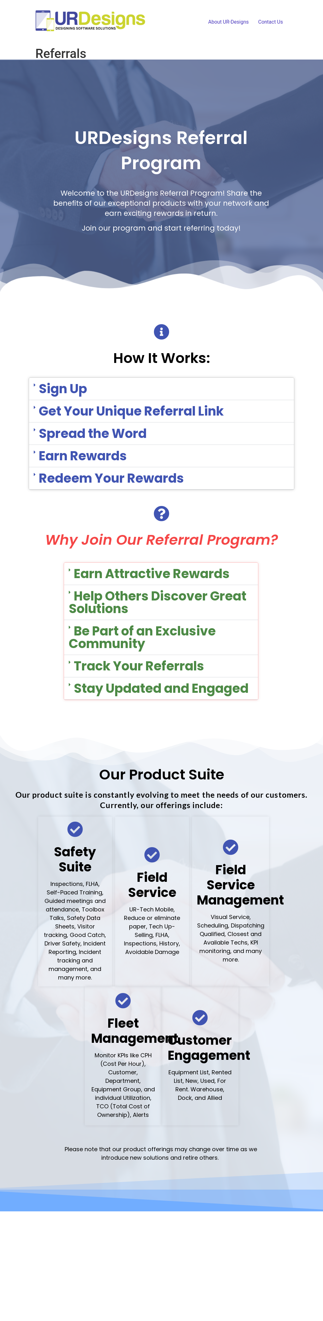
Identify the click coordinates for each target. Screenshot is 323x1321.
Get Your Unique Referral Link (131, 411)
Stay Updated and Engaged (161, 688)
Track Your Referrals (139, 666)
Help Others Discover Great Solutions (157, 602)
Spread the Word (93, 433)
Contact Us (270, 22)
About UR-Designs (228, 22)
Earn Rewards (83, 456)
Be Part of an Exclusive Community (142, 637)
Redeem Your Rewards (111, 478)
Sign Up (63, 389)
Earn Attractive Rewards (152, 574)
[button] (161, 389)
